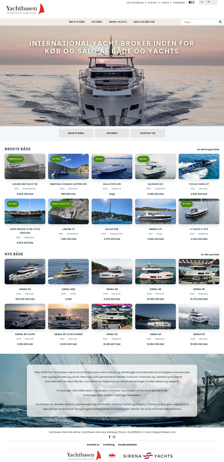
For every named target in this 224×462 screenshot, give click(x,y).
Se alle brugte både (208, 149)
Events (165, 2)
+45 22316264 (133, 432)
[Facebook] (109, 437)
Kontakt (152, 2)
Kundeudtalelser (127, 444)
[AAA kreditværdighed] (112, 455)
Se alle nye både (210, 254)
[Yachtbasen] (83, 455)
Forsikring (179, 2)
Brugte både (77, 22)
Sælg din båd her (144, 22)
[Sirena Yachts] (148, 456)
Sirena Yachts (118, 22)
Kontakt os (147, 133)
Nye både (97, 22)
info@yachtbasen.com (163, 432)
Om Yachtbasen (135, 2)
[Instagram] (114, 437)
